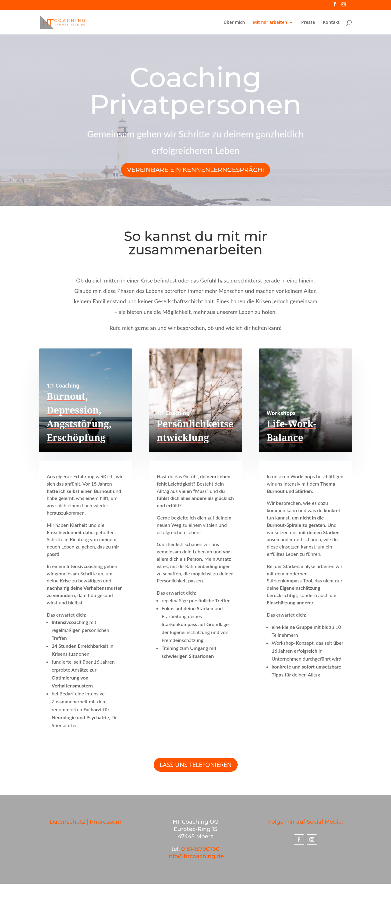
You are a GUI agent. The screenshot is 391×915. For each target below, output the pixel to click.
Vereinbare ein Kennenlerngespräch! (195, 169)
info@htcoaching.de (195, 856)
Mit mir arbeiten (270, 22)
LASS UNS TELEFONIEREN (196, 764)
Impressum (106, 821)
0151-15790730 (200, 849)
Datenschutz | (69, 821)
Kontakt (331, 22)
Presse (308, 22)
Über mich (234, 22)
